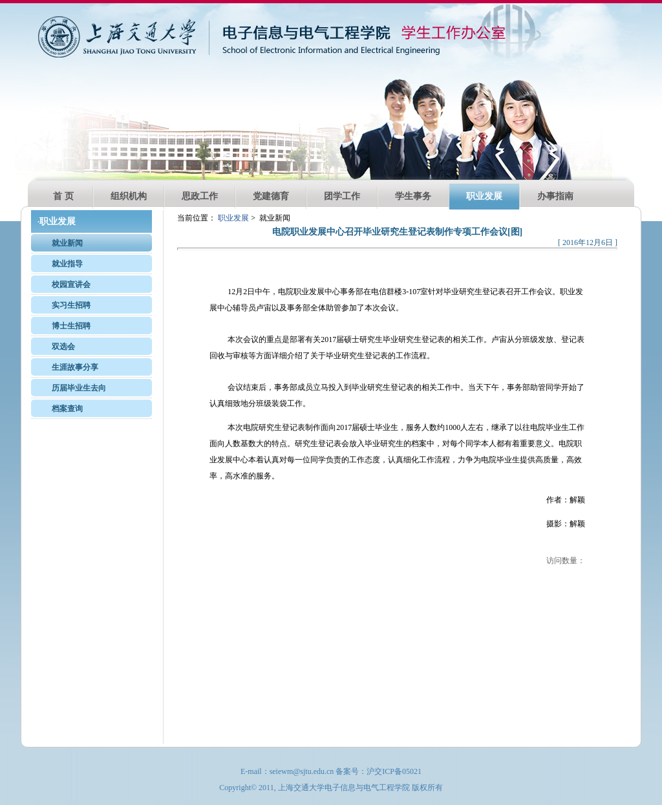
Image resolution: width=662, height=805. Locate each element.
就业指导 (67, 263)
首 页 (63, 196)
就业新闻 (67, 243)
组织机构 (129, 196)
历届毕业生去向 (79, 387)
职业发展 (484, 196)
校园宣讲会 (71, 284)
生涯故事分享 (75, 367)
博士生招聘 (71, 325)
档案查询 (67, 408)
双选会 (63, 346)
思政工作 (200, 196)
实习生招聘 (71, 305)
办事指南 (555, 196)
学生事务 (413, 196)
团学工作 (342, 196)
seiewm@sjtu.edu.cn (302, 771)
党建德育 (271, 196)
